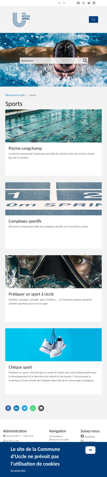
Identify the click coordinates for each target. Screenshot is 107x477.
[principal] (93, 19)
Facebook (89, 436)
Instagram (89, 441)
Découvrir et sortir (15, 95)
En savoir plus (18, 473)
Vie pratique (57, 436)
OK (90, 453)
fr (59, 3)
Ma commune (58, 442)
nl (64, 3)
